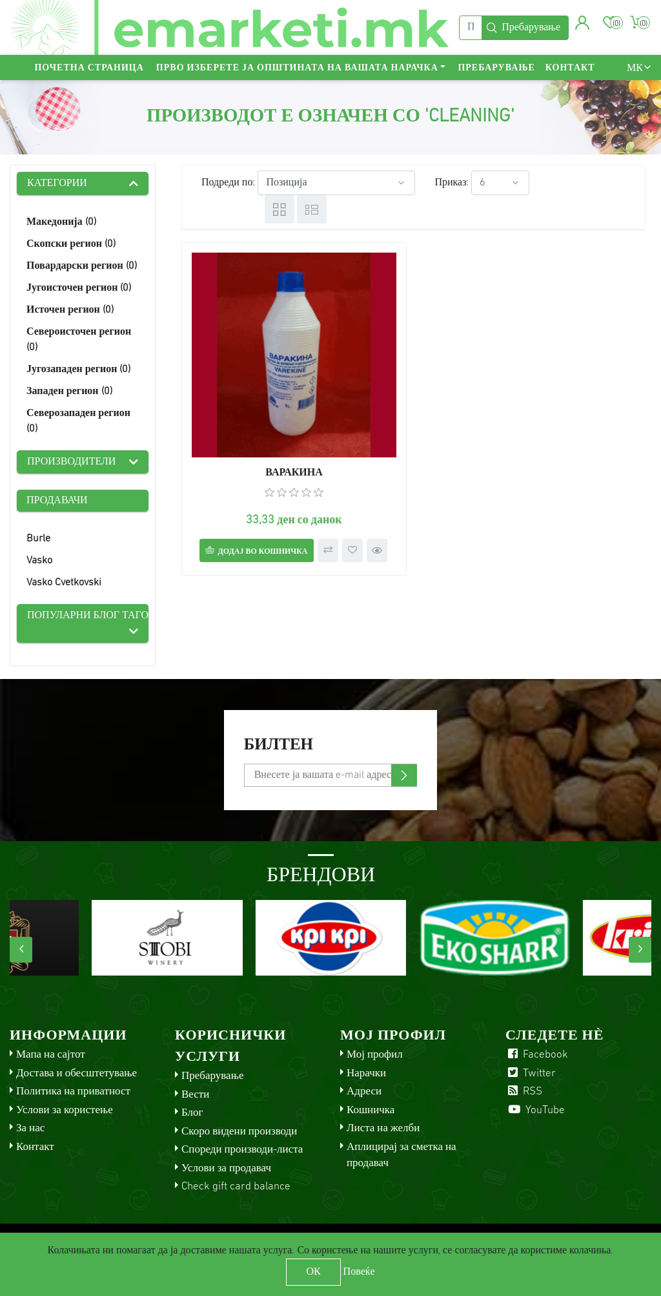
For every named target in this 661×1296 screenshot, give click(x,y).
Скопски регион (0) (71, 244)
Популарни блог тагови (87, 616)
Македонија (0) (61, 222)
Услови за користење (64, 1110)
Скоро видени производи (239, 1131)
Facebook (536, 1054)
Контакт (570, 68)
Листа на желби (383, 1128)
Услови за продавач (226, 1168)
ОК (313, 1272)
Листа (312, 209)
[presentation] (21, 950)
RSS (523, 1091)
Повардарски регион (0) (81, 266)
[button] (582, 22)
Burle (38, 539)
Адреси (364, 1091)
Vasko (39, 561)
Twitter (530, 1073)
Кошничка (370, 1110)
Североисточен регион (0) (78, 340)
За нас (30, 1128)
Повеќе (359, 1272)
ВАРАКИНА (294, 473)
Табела (279, 209)
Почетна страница (88, 68)
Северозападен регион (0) (78, 421)
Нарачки (366, 1073)
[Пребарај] (470, 28)
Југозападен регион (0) (78, 369)
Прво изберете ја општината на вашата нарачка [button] (297, 68)
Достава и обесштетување (76, 1073)
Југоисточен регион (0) (78, 288)
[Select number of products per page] (500, 183)
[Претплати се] (331, 775)
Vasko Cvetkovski (63, 583)
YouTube (535, 1110)
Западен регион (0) (69, 391)
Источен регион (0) (70, 310)
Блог (192, 1112)
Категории (57, 183)
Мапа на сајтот (50, 1054)
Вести (195, 1094)
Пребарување (496, 68)
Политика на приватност (73, 1091)
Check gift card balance (235, 1186)
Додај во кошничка (262, 552)
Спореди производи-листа (242, 1149)
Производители (71, 462)
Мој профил (375, 1054)
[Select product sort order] (336, 183)
